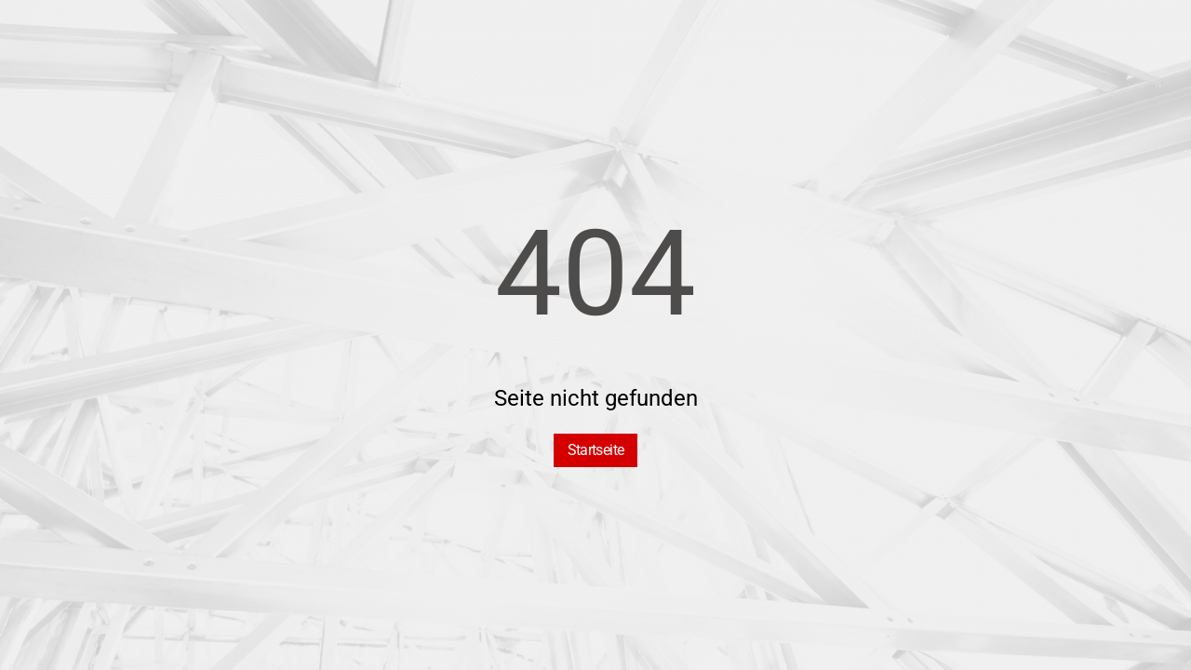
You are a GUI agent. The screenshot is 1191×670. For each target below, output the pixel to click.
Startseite (596, 450)
